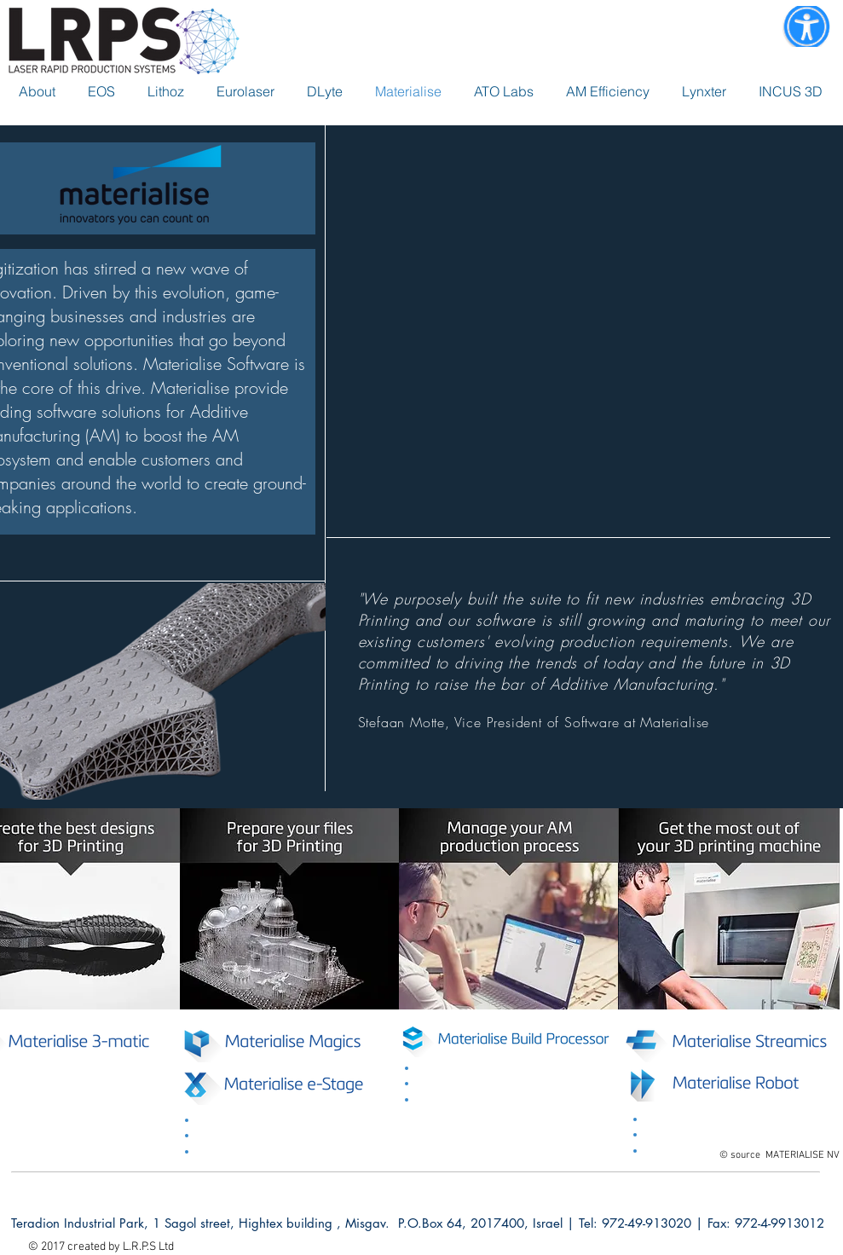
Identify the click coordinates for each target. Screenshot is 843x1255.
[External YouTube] (584, 327)
